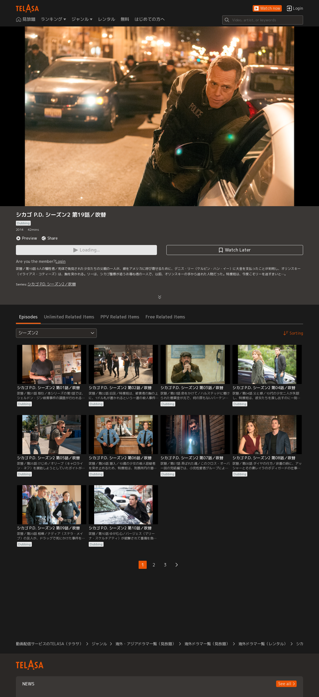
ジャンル (99, 643)
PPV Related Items (120, 317)
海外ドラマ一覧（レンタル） (262, 643)
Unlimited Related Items (69, 317)
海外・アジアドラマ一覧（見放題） (145, 643)
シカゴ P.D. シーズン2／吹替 (52, 284)
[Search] (262, 20)
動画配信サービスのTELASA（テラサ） (49, 643)
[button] (267, 8)
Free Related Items (165, 317)
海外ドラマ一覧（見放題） (207, 643)
